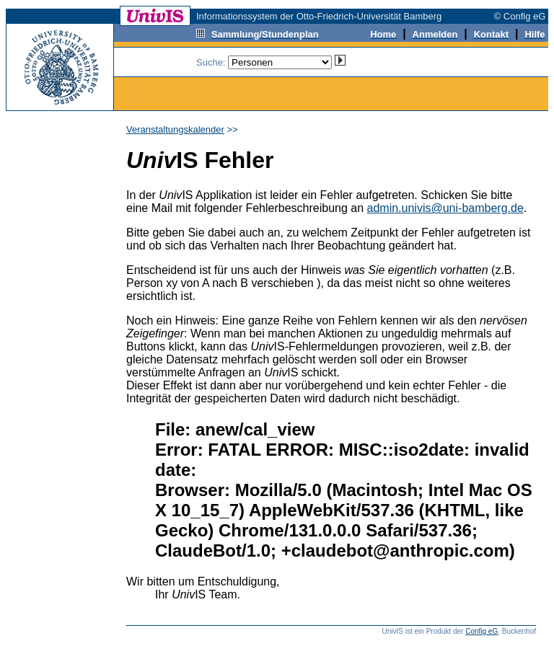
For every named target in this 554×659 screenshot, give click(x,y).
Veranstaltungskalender (175, 129)
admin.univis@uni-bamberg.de (445, 208)
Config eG (481, 631)
